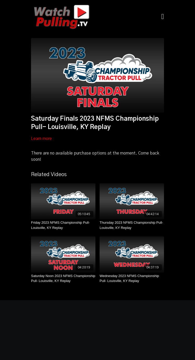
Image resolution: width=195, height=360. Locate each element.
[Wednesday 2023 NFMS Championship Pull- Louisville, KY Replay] (132, 278)
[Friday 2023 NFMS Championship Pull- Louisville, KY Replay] (63, 225)
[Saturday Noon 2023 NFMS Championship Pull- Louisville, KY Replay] (63, 278)
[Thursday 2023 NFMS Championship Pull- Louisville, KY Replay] (132, 225)
